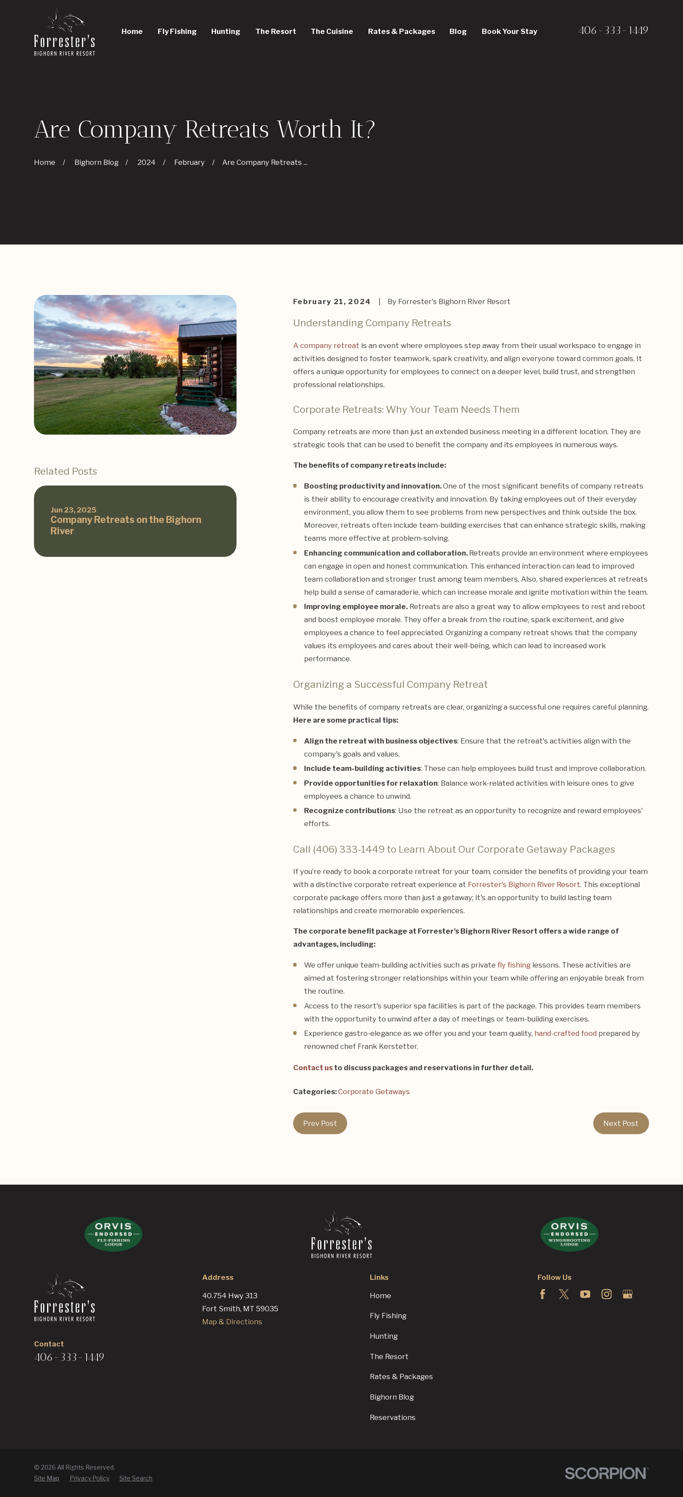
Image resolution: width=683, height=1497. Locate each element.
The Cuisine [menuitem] (332, 31)
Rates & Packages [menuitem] (401, 31)
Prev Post (320, 1123)
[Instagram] (607, 1294)
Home (380, 1295)
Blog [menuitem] (458, 31)
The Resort (389, 1356)
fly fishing (514, 965)
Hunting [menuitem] (225, 31)
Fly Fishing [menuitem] (177, 31)
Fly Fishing (388, 1315)
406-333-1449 (613, 30)
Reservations (393, 1417)
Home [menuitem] (132, 31)
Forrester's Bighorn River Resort (524, 884)
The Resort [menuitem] (275, 31)
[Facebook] (543, 1294)
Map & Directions (232, 1321)
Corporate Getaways (374, 1091)
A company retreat (326, 345)
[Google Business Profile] (627, 1294)
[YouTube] (585, 1294)
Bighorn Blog (392, 1397)
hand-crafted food (565, 1033)
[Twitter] (564, 1294)
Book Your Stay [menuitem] (509, 31)
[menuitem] (46, 1478)
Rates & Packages (401, 1376)
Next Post (621, 1123)
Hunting (384, 1336)
